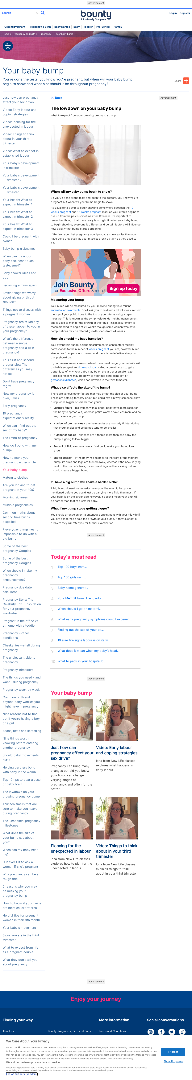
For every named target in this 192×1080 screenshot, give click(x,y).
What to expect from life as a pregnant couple (20, 950)
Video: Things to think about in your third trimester (18, 138)
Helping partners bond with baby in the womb (19, 770)
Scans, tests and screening (22, 731)
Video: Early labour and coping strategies (19, 112)
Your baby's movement (19, 928)
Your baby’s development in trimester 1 (21, 165)
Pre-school (103, 26)
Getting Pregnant (14, 26)
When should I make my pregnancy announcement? (20, 575)
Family (118, 26)
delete (37, 13)
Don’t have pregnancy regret (18, 384)
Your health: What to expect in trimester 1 (17, 202)
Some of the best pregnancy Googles (17, 548)
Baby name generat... (73, 588)
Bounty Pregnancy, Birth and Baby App (69, 1033)
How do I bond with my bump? (20, 448)
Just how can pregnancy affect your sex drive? (20, 100)
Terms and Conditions (112, 1031)
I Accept (173, 1056)
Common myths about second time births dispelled (19, 517)
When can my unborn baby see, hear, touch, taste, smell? (18, 260)
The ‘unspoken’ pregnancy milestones (21, 823)
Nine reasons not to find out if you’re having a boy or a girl (21, 718)
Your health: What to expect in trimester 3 (18, 226)
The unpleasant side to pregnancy (19, 660)
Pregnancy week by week (21, 689)
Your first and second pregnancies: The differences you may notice (18, 367)
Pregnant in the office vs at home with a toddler (20, 623)
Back (56, 98)
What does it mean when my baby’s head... (88, 651)
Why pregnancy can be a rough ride (21, 876)
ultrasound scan (87, 367)
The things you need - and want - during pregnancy (22, 680)
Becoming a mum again (19, 285)
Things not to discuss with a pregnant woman (22, 312)
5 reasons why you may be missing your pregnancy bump (20, 891)
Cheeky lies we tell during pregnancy (21, 648)
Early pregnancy (14, 406)
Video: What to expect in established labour (21, 153)
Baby (76, 26)
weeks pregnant (99, 349)
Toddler (88, 26)
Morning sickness (15, 497)
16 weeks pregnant (89, 211)
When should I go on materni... (79, 609)
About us (8, 1031)
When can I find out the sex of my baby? (19, 428)
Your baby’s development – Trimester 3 (21, 190)
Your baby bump (15, 470)
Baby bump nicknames (19, 248)
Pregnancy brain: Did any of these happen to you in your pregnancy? (21, 326)
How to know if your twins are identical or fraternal (22, 905)
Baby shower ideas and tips (19, 275)
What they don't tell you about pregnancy (20, 962)
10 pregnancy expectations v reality (18, 416)
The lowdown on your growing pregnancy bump (21, 794)
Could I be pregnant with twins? (21, 239)
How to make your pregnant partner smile (19, 460)
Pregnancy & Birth (40, 26)
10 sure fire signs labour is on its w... (84, 640)
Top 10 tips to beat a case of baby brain (21, 782)
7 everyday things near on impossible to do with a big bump (21, 534)
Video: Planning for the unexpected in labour (19, 124)
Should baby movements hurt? (21, 757)
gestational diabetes (63, 379)
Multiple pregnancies (18, 505)
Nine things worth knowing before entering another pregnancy (20, 743)
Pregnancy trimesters (18, 670)
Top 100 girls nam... (72, 577)
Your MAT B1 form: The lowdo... (80, 598)
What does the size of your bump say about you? (18, 837)
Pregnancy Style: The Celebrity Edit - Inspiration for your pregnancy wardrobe (22, 606)
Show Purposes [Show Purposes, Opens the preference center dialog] (173, 1066)
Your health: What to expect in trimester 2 (18, 214)
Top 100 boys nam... (72, 567)
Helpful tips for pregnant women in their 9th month (21, 918)
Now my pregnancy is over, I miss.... (18, 396)
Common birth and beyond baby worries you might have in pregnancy (21, 701)
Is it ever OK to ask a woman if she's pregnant (20, 864)
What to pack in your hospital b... (82, 661)
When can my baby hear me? (20, 852)
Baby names (62, 26)
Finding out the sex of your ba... (81, 630)
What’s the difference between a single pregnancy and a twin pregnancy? (18, 345)
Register (185, 13)
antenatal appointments (65, 310)
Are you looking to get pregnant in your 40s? (19, 487)
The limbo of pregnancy (20, 438)
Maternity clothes (15, 477)
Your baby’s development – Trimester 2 (21, 178)
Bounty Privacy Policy (112, 1038)
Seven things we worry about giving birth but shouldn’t (19, 297)
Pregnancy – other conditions (16, 635)
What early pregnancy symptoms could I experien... (95, 619)
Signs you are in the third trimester (21, 938)
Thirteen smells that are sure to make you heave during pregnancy (20, 808)
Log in (173, 13)
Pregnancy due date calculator (17, 590)
